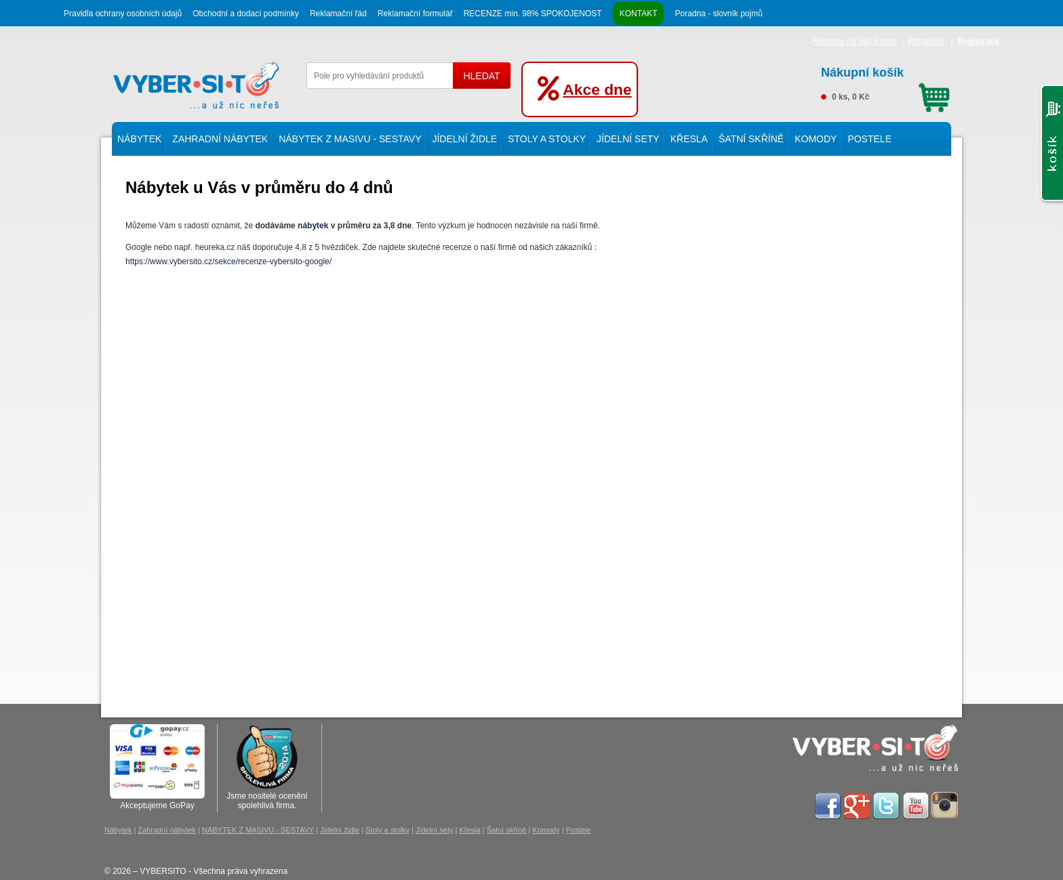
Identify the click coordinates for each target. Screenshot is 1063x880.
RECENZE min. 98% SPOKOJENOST (533, 13)
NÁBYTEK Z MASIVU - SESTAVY (350, 138)
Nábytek (139, 138)
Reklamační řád (338, 13)
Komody (816, 138)
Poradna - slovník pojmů (718, 13)
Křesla (689, 138)
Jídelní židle (464, 138)
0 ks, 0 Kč (885, 82)
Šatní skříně (751, 138)
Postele (869, 138)
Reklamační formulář (415, 13)
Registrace (978, 41)
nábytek (313, 225)
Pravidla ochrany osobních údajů (123, 13)
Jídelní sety (628, 138)
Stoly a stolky (547, 138)
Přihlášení (926, 41)
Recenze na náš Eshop (855, 41)
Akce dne (597, 89)
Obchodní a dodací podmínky (246, 13)
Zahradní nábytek (220, 138)
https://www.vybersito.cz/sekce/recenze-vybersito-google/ (229, 261)
